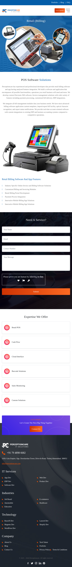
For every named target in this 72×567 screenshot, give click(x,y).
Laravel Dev (44, 521)
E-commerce (44, 499)
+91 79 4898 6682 (16, 452)
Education (8, 507)
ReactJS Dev (9, 521)
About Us (7, 542)
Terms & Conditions (60, 550)
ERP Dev (7, 481)
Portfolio (54, 2)
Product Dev (44, 481)
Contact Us (8, 550)
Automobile (8, 503)
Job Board (8, 499)
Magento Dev (9, 525)
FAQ (68, 2)
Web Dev (43, 478)
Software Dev (9, 485)
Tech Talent (44, 542)
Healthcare (43, 503)
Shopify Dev (44, 525)
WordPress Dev (10, 528)
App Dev (7, 478)
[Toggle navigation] (68, 10)
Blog (62, 2)
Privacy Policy (45, 550)
